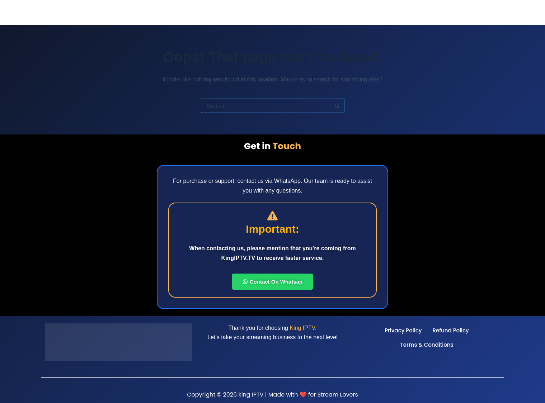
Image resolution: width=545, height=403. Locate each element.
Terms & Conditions (426, 345)
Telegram (487, 12)
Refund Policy (450, 330)
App (422, 12)
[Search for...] (265, 106)
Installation (450, 12)
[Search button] (337, 106)
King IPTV (302, 328)
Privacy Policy (403, 330)
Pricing (400, 12)
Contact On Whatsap (273, 282)
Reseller (370, 12)
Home (343, 12)
